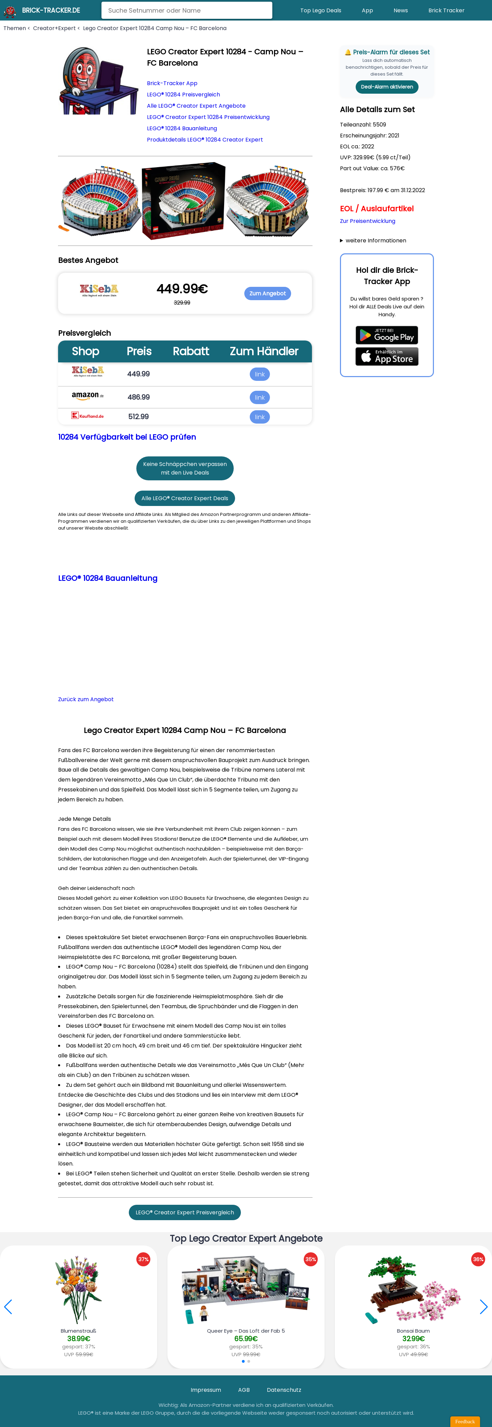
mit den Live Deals (185, 473)
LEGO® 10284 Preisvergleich (183, 94)
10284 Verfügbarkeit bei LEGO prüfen (127, 437)
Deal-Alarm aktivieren (387, 86)
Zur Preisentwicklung (367, 221)
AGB (244, 1390)
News (401, 10)
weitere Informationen (376, 240)
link (259, 374)
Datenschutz (284, 1390)
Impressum (206, 1390)
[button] (484, 1307)
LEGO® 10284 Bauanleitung (182, 128)
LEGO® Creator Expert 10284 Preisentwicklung (208, 117)
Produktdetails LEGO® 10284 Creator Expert (205, 140)
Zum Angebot (267, 293)
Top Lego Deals (320, 10)
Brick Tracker (446, 10)
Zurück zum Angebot (86, 699)
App (367, 10)
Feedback (465, 1421)
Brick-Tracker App (172, 83)
